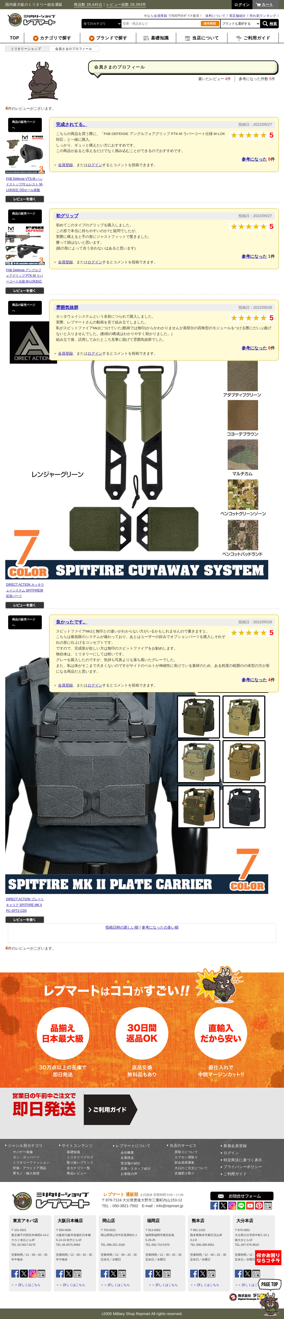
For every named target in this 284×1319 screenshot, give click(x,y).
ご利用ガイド (235, 1174)
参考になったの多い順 (160, 927)
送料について (215, 16)
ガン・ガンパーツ (26, 1157)
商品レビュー (77, 1173)
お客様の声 (129, 1174)
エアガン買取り (186, 1157)
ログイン (95, 165)
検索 (273, 24)
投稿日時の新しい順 (122, 927)
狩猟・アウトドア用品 (29, 1168)
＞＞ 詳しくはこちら (25, 1284)
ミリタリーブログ (80, 1157)
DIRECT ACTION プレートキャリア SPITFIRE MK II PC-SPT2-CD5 (25, 904)
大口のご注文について (191, 1168)
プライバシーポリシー (243, 1167)
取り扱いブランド (80, 1162)
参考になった (254, 159)
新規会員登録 (235, 1146)
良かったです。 (71, 622)
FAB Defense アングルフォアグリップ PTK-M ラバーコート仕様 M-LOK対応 (24, 275)
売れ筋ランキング (263, 16)
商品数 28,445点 (88, 4)
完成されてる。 (71, 124)
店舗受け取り (185, 1173)
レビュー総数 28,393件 (126, 4)
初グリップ (67, 215)
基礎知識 (73, 1152)
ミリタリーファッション (31, 1162)
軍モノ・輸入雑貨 (26, 1173)
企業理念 (127, 1158)
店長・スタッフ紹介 (136, 1168)
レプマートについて (133, 1146)
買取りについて (186, 1152)
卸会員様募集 (185, 1162)
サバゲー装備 (23, 1152)
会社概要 (127, 1152)
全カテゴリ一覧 (78, 1168)
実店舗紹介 (237, 16)
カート (267, 4)
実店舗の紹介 (131, 1163)
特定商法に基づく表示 (243, 1160)
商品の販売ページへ (23, 124)
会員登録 (160, 16)
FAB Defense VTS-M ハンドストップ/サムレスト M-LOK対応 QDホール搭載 (24, 184)
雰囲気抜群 (67, 307)
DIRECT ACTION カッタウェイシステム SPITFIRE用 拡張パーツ (25, 590)
